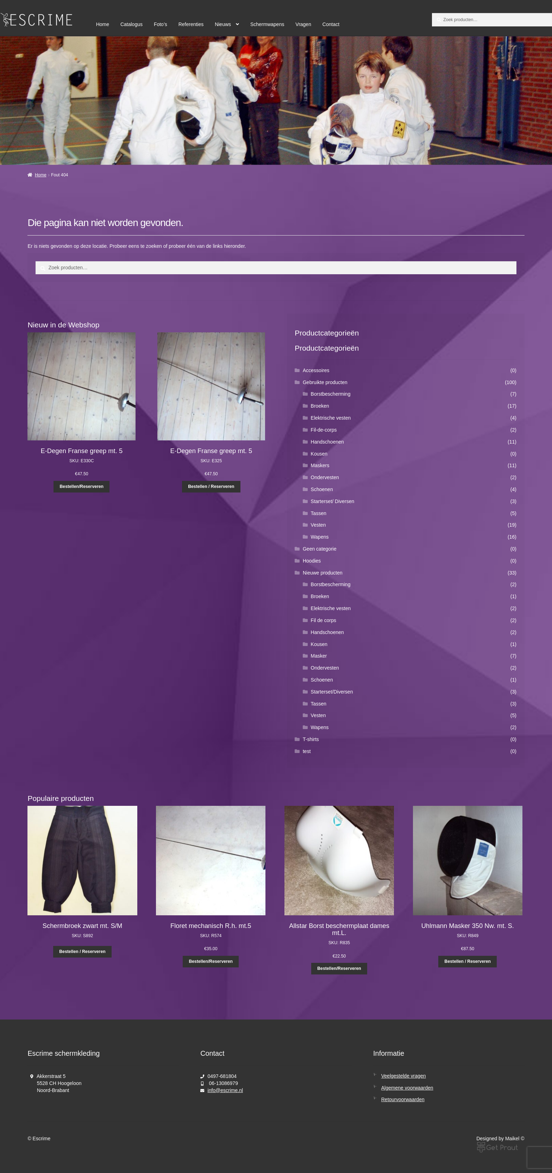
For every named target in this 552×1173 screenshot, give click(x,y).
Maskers (320, 465)
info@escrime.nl (225, 1090)
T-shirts (311, 739)
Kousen (319, 454)
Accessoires (316, 370)
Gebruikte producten (325, 382)
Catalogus (131, 24)
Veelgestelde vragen (403, 1076)
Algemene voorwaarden (407, 1088)
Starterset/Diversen (332, 692)
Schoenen (322, 489)
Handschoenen (327, 442)
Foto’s (160, 24)
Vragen (303, 24)
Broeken (320, 406)
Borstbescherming (331, 394)
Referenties (191, 24)
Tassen (318, 513)
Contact (330, 24)
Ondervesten (325, 477)
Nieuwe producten (323, 573)
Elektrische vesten (331, 418)
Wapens (320, 537)
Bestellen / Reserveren (211, 486)
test (307, 751)
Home (102, 24)
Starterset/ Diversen (333, 501)
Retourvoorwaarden (403, 1099)
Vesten (318, 525)
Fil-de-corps (324, 430)
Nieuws (223, 24)
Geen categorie (320, 549)
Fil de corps (323, 620)
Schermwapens (267, 24)
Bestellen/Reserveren (81, 486)
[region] (276, 100)
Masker (319, 656)
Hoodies (312, 561)
